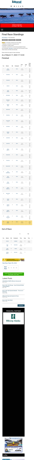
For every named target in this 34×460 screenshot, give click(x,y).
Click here (11, 48)
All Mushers (5, 39)
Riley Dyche (8, 160)
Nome (17, 68)
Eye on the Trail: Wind (7, 300)
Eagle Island (15, 244)
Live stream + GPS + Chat (17, 26)
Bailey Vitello (8, 193)
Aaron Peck (8, 143)
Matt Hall (8, 85)
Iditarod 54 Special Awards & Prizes (10, 296)
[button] (11, 6)
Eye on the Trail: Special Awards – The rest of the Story (12, 291)
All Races (18, 39)
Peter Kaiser (8, 74)
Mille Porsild (8, 109)
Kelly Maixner (8, 95)
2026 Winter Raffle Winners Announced (11, 281)
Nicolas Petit (8, 154)
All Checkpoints (12, 39)
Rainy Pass (15, 252)
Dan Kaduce (8, 126)
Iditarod (16, 248)
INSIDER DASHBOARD (17, 25)
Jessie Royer (8, 137)
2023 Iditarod (4, 37)
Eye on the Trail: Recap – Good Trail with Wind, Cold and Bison (13, 286)
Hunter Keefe (8, 120)
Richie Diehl (8, 80)
